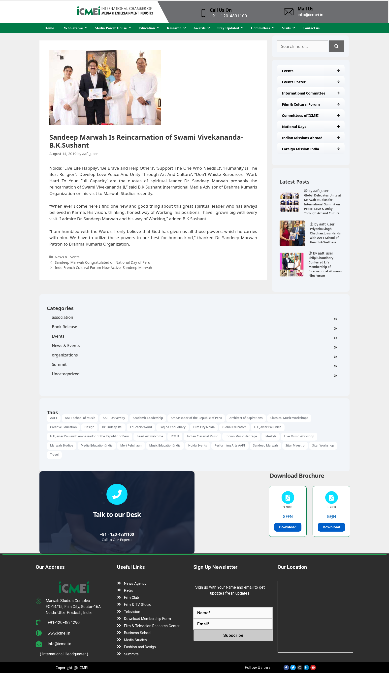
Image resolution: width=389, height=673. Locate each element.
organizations (194, 355)
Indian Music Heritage (241, 436)
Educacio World (141, 427)
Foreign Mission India (311, 149)
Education (150, 28)
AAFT (53, 418)
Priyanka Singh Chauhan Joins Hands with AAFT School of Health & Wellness (325, 235)
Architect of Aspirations (246, 418)
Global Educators (234, 427)
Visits (289, 28)
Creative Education (63, 427)
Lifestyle (271, 436)
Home (49, 28)
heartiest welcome (150, 436)
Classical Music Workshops (289, 418)
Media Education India (97, 445)
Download (287, 527)
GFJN (331, 516)
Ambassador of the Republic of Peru (196, 418)
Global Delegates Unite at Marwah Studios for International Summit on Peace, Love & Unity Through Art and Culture (322, 204)
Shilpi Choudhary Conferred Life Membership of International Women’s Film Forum (325, 267)
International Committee (311, 93)
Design (89, 427)
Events (311, 70)
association (194, 318)
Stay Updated (231, 28)
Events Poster (311, 82)
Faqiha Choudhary (173, 427)
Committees (264, 28)
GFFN (288, 516)
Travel (54, 454)
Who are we (77, 28)
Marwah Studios (61, 445)
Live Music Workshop (299, 436)
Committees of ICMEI (311, 115)
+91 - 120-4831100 (117, 534)
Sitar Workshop (323, 445)
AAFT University (114, 418)
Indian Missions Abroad (311, 137)
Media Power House (114, 28)
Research (177, 28)
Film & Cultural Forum (311, 104)
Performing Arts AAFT (230, 445)
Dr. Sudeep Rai (112, 427)
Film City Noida (204, 427)
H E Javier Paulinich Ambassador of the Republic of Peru (89, 436)
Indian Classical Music (202, 436)
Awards (202, 28)
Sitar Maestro (295, 445)
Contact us (311, 28)
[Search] (336, 46)
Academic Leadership (148, 418)
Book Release (194, 327)
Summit (194, 365)
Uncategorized (194, 374)
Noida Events (197, 445)
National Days (311, 126)
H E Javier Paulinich (267, 427)
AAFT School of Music (80, 418)
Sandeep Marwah (265, 445)
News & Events (194, 346)
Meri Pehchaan (131, 445)
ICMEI (175, 436)
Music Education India (165, 445)
